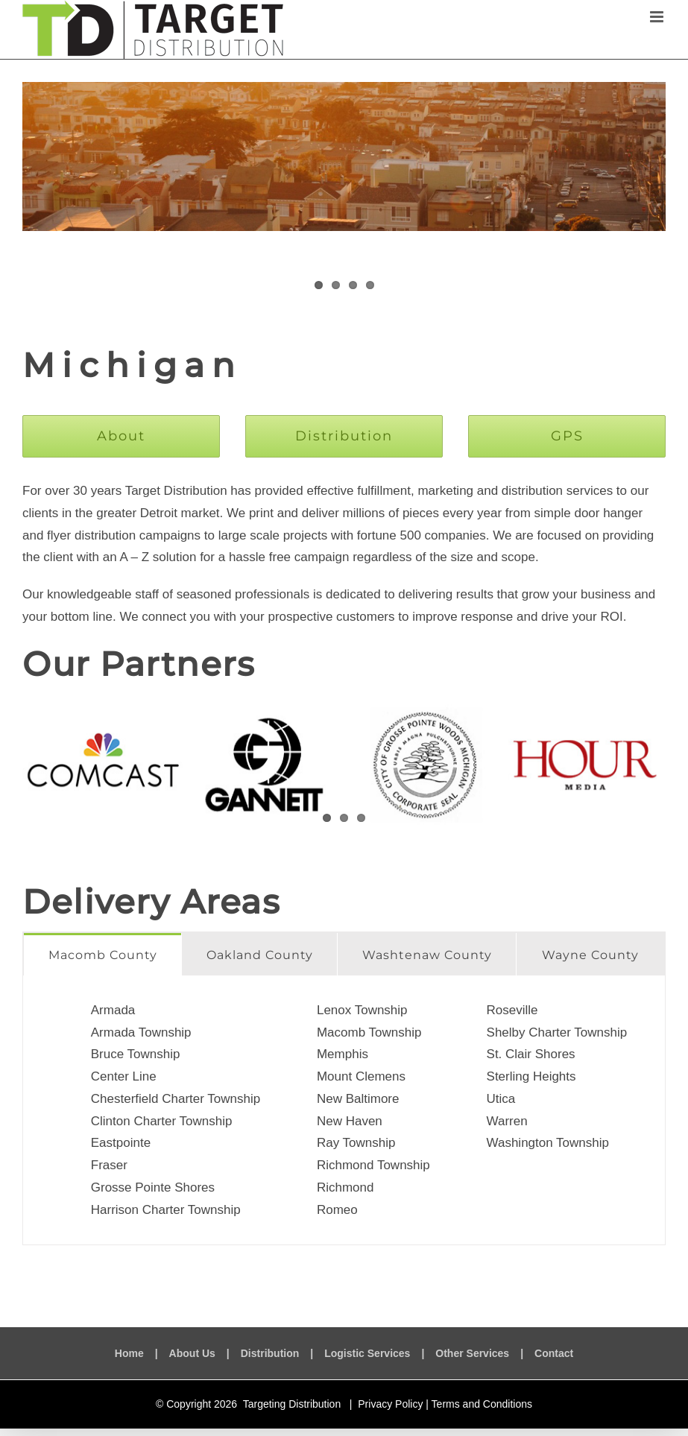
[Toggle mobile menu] (658, 17)
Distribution (270, 1353)
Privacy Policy (390, 1404)
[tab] (102, 954)
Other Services (472, 1353)
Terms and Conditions (482, 1404)
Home (129, 1353)
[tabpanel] (344, 1110)
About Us (192, 1353)
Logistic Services (367, 1353)
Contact (553, 1353)
